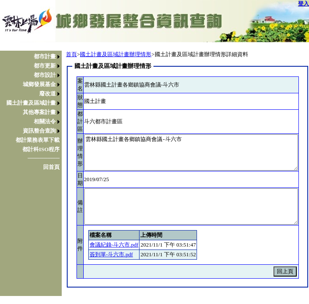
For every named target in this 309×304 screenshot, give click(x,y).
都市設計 (45, 75)
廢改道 (47, 93)
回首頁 (51, 167)
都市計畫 (45, 56)
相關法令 (45, 121)
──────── (43, 158)
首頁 (71, 54)
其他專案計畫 (39, 112)
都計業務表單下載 (38, 140)
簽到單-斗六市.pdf (111, 254)
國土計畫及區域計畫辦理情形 (115, 54)
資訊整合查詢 (39, 131)
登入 (303, 3)
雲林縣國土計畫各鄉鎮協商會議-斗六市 (191, 152)
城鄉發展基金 (39, 84)
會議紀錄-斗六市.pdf (114, 245)
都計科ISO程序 (41, 149)
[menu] (33, 112)
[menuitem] (33, 56)
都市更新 (45, 65)
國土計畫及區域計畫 (31, 103)
